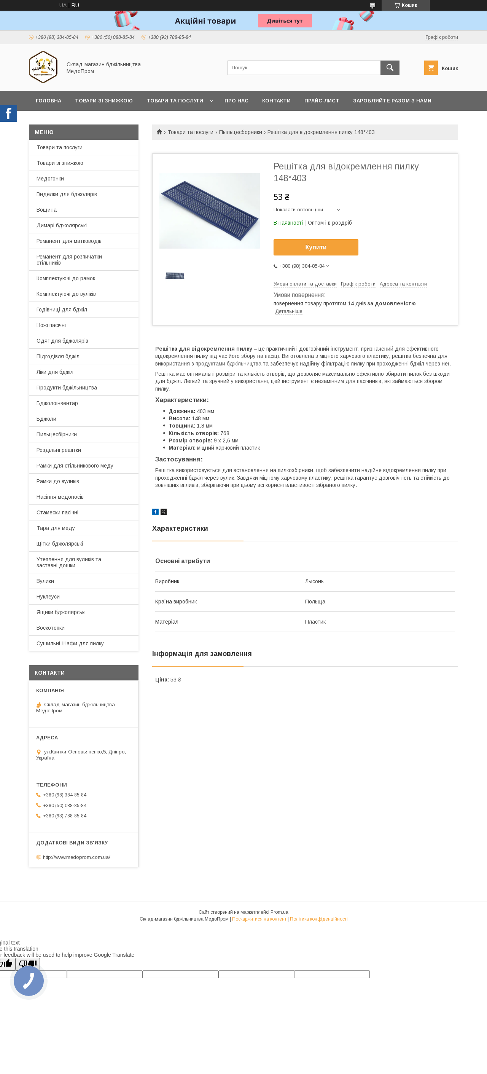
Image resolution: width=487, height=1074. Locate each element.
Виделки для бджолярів (67, 194)
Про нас (236, 101)
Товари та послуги (174, 101)
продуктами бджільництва (228, 364)
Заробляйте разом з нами (392, 101)
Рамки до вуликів (58, 481)
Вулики (45, 581)
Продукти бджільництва (67, 388)
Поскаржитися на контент (259, 919)
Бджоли (46, 419)
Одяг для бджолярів (62, 341)
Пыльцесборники (240, 132)
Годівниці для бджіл (62, 309)
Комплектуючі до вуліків (66, 294)
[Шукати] (389, 68)
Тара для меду (56, 528)
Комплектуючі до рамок (66, 278)
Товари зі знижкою (104, 101)
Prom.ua (279, 912)
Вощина (47, 210)
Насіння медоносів (60, 497)
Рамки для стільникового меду (75, 466)
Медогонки (50, 179)
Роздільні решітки (59, 450)
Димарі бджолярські (62, 225)
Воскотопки (51, 628)
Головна (48, 101)
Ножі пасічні (51, 325)
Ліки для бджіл (55, 372)
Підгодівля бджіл (58, 356)
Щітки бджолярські (60, 544)
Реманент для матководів (69, 241)
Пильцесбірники (57, 434)
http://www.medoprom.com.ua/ (76, 857)
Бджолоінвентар (57, 403)
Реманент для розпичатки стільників (69, 260)
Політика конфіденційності (319, 919)
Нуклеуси (48, 597)
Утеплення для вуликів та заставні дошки (69, 562)
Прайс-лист (321, 101)
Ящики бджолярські (61, 612)
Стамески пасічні (57, 512)
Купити (316, 247)
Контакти (276, 101)
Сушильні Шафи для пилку (70, 643)
